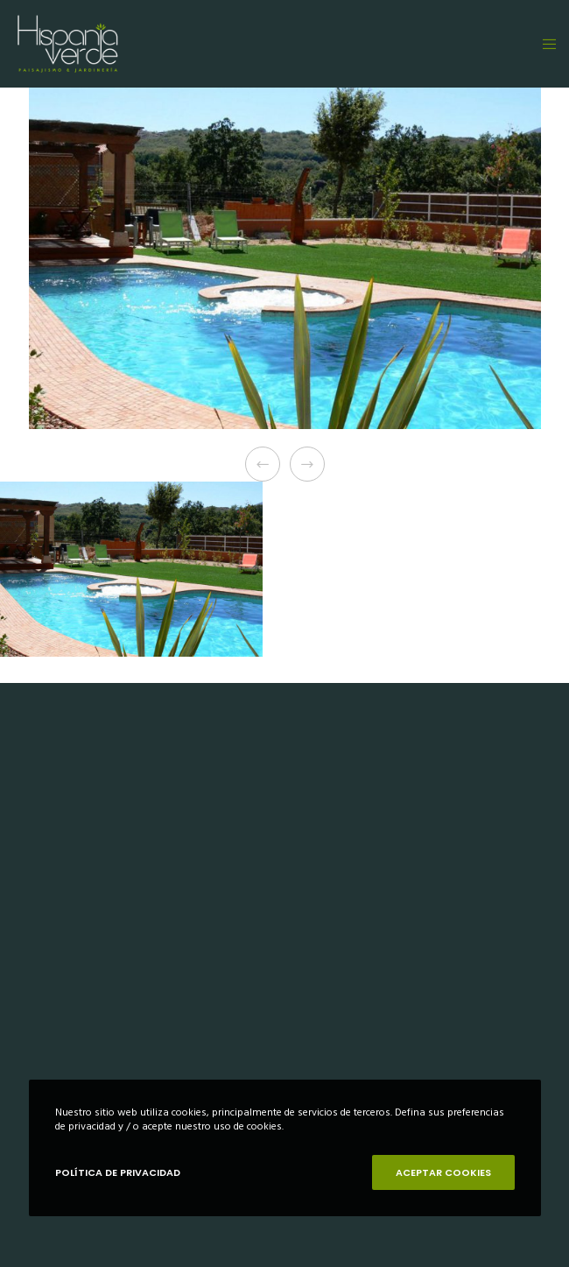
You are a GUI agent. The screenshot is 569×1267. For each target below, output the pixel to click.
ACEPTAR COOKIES (443, 1172)
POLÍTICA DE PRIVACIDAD (117, 1172)
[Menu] (544, 44)
